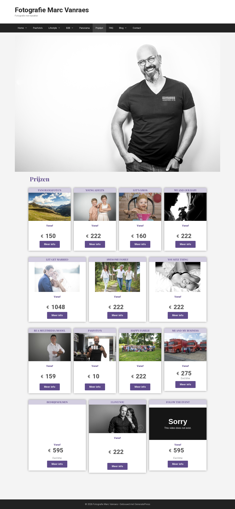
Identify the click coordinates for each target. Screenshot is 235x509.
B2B (71, 27)
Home (24, 27)
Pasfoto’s (38, 28)
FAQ (111, 28)
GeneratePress (142, 504)
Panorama (84, 28)
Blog (124, 27)
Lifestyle (56, 27)
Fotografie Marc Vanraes (52, 10)
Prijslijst (99, 28)
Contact (137, 28)
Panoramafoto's (49, 190)
